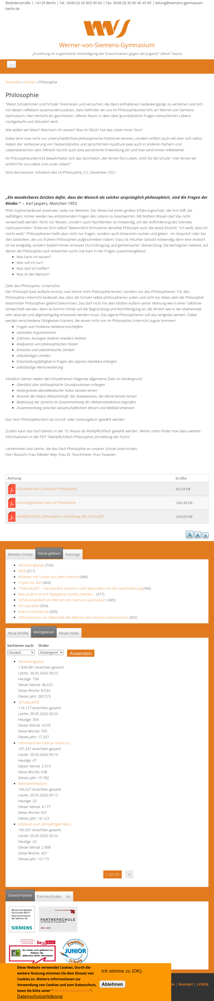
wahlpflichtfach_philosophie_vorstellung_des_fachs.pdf (59, 516)
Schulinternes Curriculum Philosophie (46, 488)
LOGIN (202, 984)
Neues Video (69, 633)
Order (43, 645)
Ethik (22, 570)
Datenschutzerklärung (71, 990)
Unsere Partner (21, 894)
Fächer (29, 82)
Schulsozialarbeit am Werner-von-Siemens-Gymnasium (62, 599)
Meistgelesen (43, 632)
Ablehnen (112, 984)
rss (68, 896)
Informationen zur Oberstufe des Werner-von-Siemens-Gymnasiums (73, 617)
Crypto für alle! (30, 582)
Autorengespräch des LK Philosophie (45, 502)
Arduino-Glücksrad (33, 611)
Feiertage (72, 554)
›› (129, 874)
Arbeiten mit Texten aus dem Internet (48, 576)
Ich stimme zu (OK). (122, 971)
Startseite (13, 82)
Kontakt (186, 984)
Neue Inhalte (18, 633)
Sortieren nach (20, 645)
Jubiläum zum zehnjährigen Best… (45, 824)
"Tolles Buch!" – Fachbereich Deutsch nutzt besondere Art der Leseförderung (80, 588)
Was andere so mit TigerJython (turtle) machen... (56, 594)
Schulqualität (28, 605)
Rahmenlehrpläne (32, 783)
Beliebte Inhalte (20, 554)
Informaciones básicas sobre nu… (45, 742)
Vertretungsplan (31, 565)
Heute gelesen (49, 553)
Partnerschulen (49, 896)
